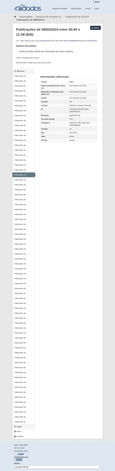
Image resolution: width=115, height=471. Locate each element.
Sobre (97, 9)
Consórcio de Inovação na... (49, 17)
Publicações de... (20, 76)
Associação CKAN (21, 451)
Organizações (76, 9)
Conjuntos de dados (59, 9)
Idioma (17, 463)
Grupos (88, 9)
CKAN (18, 459)
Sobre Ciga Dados (21, 445)
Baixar (95, 28)
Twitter (17, 431)
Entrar (97, 2)
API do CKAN (19, 448)
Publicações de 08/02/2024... (31, 20)
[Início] (15, 17)
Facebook (19, 436)
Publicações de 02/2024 (77, 17)
